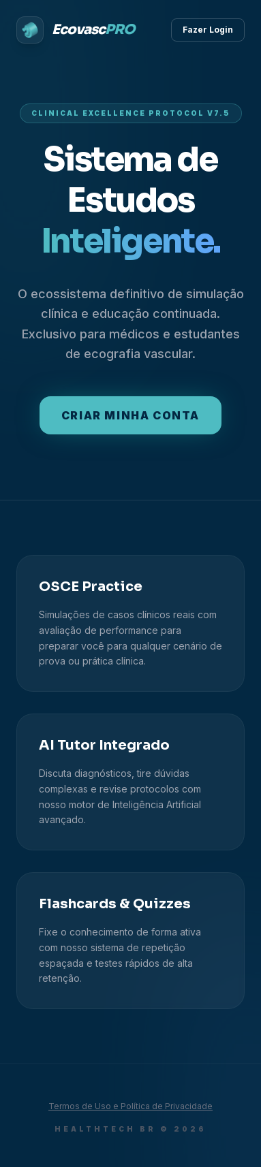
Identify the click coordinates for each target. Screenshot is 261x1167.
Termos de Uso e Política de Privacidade (130, 1106)
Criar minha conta (130, 415)
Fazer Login (208, 30)
